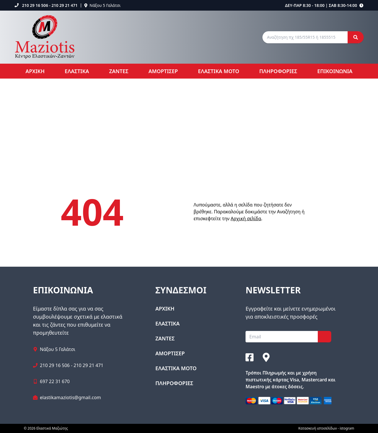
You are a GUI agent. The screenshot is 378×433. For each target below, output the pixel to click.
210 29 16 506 (35, 5)
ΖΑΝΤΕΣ (118, 71)
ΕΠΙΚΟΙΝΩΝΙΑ (334, 71)
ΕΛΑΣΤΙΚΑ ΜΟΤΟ (218, 71)
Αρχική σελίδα (246, 218)
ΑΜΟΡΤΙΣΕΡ (163, 71)
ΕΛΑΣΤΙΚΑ (77, 71)
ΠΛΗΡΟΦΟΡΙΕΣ (278, 71)
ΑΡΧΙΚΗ (35, 71)
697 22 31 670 (55, 381)
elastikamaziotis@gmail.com (70, 397)
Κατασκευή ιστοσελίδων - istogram (326, 428)
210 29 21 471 (64, 5)
